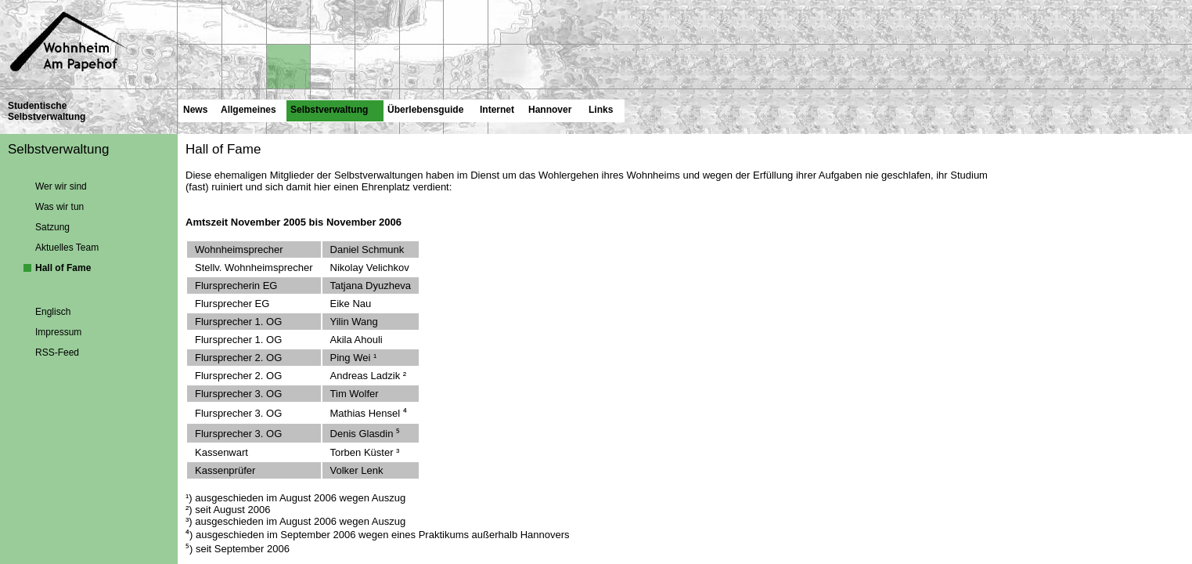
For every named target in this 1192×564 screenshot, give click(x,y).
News (194, 109)
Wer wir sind (61, 185)
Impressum (58, 331)
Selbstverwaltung (327, 107)
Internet (496, 109)
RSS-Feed (57, 351)
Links (600, 109)
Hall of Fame (63, 267)
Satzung (52, 226)
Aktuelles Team (67, 246)
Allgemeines (248, 109)
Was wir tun (59, 206)
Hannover (549, 109)
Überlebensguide (425, 109)
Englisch (52, 311)
